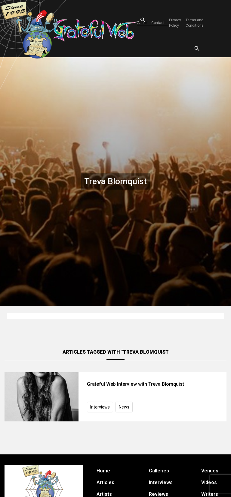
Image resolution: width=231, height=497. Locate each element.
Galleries (159, 471)
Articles (105, 482)
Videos (209, 482)
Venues (209, 471)
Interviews (100, 407)
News (124, 407)
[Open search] (137, 20)
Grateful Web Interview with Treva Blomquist (135, 384)
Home (103, 471)
